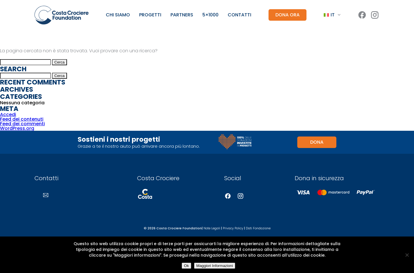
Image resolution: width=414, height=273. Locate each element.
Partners (181, 15)
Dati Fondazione (258, 228)
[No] (407, 255)
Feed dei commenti (22, 123)
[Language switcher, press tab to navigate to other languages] (332, 15)
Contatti (239, 15)
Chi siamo (118, 15)
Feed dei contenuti (21, 119)
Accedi (8, 114)
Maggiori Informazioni (214, 266)
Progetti (150, 15)
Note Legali (212, 228)
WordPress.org (17, 128)
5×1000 (210, 15)
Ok (186, 266)
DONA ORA (287, 14)
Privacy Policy (233, 228)
